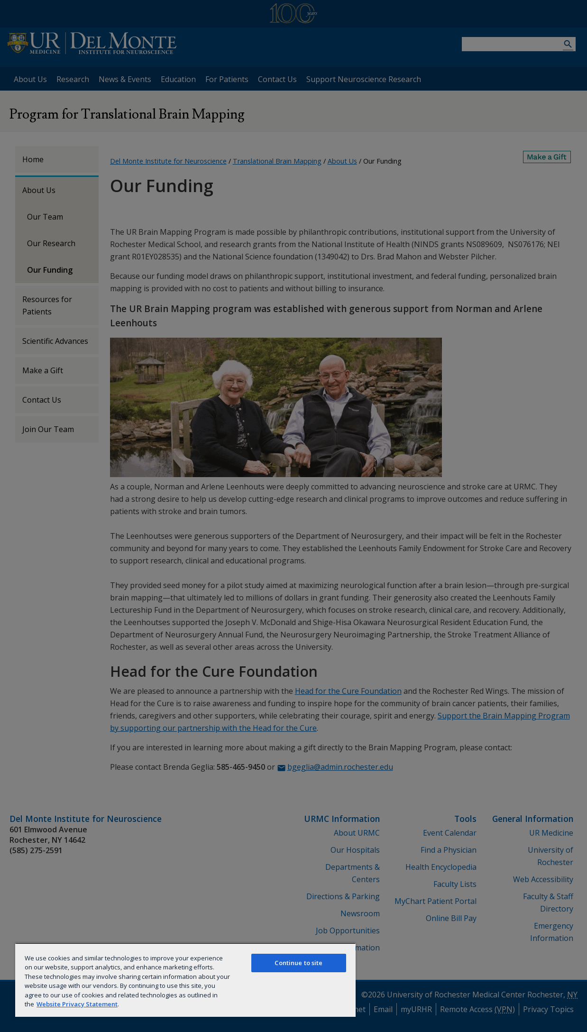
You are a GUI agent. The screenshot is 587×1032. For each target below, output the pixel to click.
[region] (185, 980)
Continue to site (298, 962)
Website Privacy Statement (77, 1004)
